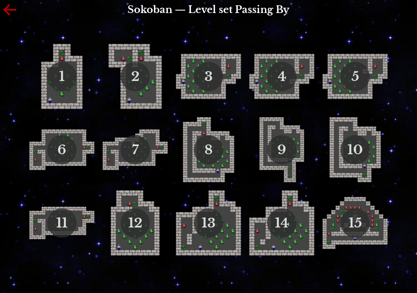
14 (282, 223)
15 (355, 223)
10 (355, 150)
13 (208, 223)
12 (135, 223)
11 (62, 223)
